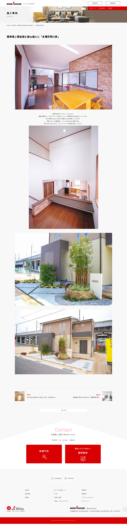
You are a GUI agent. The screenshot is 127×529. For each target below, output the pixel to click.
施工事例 (102, 8)
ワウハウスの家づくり (59, 495)
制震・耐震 (58, 502)
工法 (56, 499)
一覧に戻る (64, 410)
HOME (9, 25)
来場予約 (95, 3)
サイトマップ (85, 506)
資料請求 (112, 3)
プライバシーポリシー (88, 502)
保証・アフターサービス (61, 506)
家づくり (93, 8)
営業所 (110, 8)
